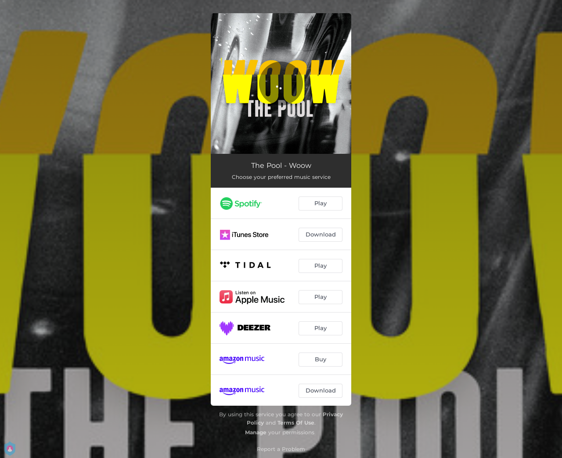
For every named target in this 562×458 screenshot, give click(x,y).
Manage (256, 432)
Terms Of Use (295, 422)
